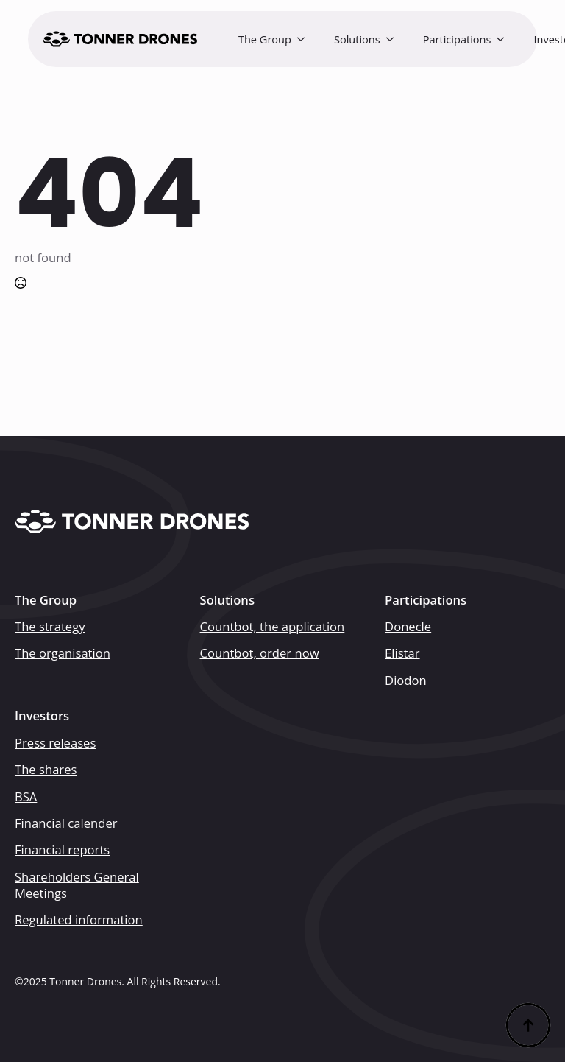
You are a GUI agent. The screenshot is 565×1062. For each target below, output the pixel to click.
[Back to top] (528, 1025)
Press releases (55, 743)
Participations (457, 39)
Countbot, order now (259, 653)
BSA (26, 797)
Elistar (402, 653)
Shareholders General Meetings (77, 885)
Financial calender (66, 823)
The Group (264, 39)
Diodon (406, 680)
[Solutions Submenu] (394, 39)
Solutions (357, 39)
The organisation (62, 653)
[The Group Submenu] (305, 39)
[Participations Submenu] (505, 39)
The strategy (50, 627)
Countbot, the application (272, 627)
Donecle (408, 627)
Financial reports (62, 850)
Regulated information (79, 920)
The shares (46, 770)
